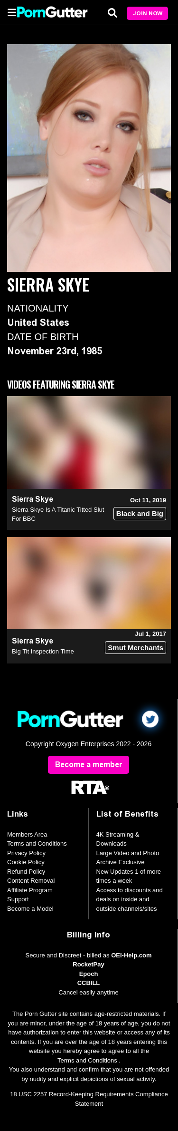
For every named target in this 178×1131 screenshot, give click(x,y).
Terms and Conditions (37, 843)
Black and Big (139, 513)
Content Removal (31, 880)
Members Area (27, 834)
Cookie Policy (26, 862)
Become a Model (30, 908)
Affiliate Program (30, 890)
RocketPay (88, 964)
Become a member (88, 764)
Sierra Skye (32, 499)
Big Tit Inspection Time (43, 651)
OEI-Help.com (131, 955)
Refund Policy (26, 871)
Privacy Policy (26, 853)
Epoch (88, 973)
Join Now (147, 13)
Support (18, 899)
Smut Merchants (135, 648)
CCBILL (88, 982)
